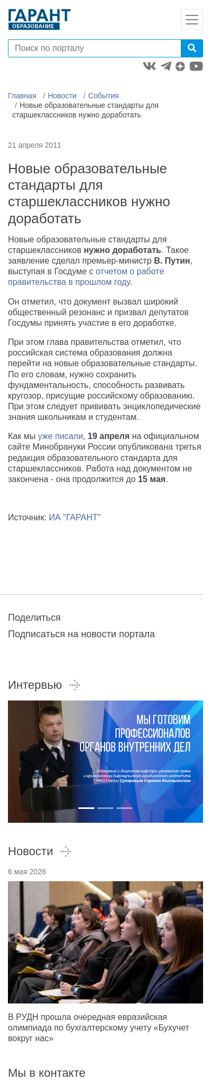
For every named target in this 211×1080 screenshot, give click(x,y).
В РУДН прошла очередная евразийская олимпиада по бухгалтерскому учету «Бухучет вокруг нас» (98, 1028)
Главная (22, 95)
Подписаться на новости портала (81, 634)
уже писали (60, 436)
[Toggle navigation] (192, 19)
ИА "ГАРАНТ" (75, 517)
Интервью (44, 684)
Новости (62, 95)
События (103, 95)
